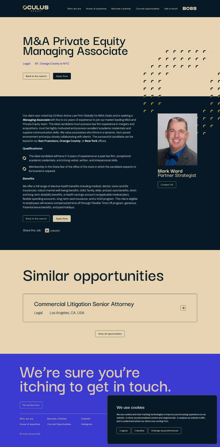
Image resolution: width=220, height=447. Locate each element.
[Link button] (36, 76)
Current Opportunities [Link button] (59, 424)
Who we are (74, 8)
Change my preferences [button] (164, 430)
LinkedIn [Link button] (52, 233)
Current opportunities (147, 8)
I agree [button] (124, 430)
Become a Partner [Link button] (57, 418)
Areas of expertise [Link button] (30, 424)
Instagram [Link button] (86, 424)
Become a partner (121, 8)
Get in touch (171, 8)
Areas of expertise (96, 8)
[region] (122, 8)
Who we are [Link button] (26, 418)
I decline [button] (139, 430)
